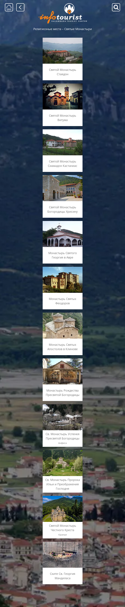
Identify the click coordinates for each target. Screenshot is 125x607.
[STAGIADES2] (63, 38)
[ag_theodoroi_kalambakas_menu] (63, 266)
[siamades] (63, 129)
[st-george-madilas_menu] (63, 541)
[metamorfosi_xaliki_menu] (63, 450)
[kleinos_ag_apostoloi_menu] (63, 312)
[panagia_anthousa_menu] (63, 404)
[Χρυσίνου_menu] (63, 175)
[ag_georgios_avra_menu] (63, 221)
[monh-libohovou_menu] (63, 358)
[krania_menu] (63, 495)
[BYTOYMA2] (63, 84)
